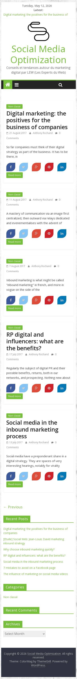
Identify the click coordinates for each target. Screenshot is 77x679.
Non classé (14, 106)
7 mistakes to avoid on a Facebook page (29, 568)
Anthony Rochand (43, 133)
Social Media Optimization (38, 54)
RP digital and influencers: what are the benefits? (35, 341)
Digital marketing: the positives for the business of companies (37, 120)
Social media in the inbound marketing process (32, 429)
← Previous (13, 507)
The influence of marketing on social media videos (35, 574)
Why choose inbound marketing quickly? (28, 549)
